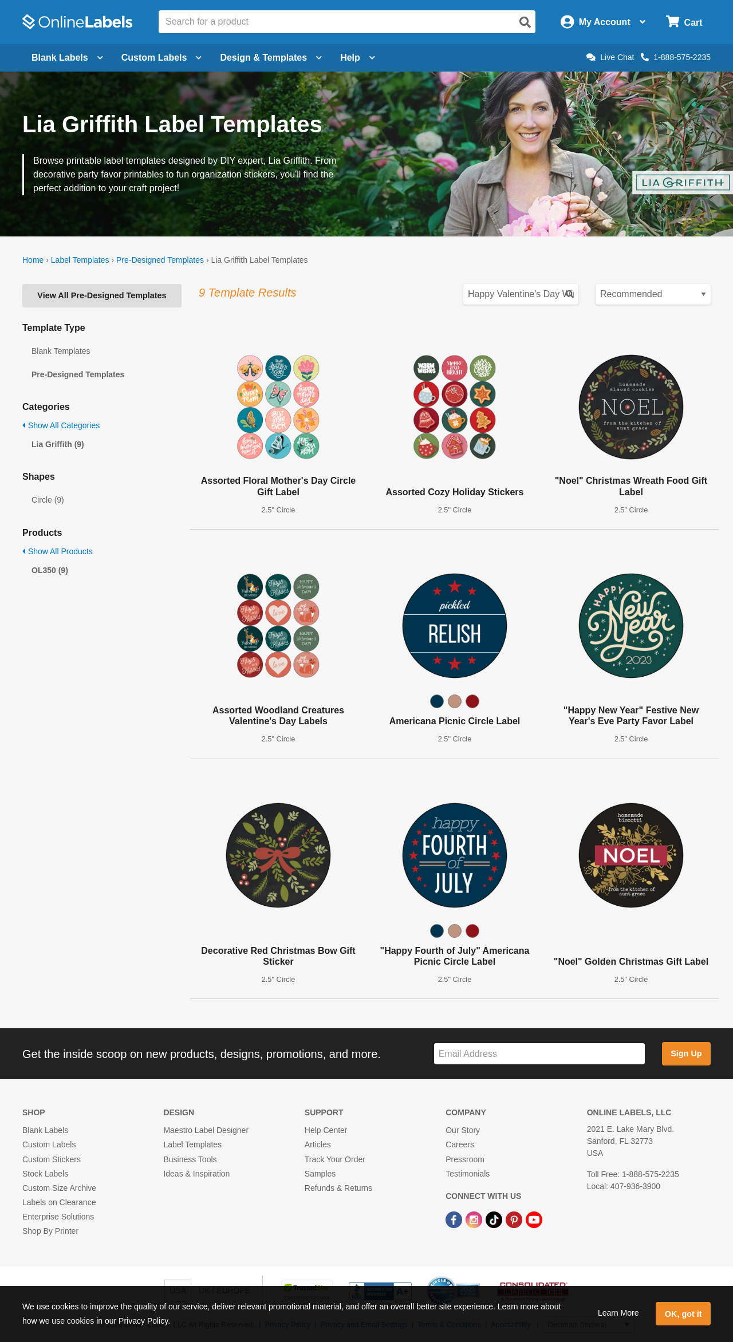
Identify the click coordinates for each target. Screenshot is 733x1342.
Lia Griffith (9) (57, 444)
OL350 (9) (49, 570)
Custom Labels (49, 1144)
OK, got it (683, 1314)
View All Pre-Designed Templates (101, 295)
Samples (320, 1173)
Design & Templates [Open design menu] (271, 57)
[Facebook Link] (455, 1218)
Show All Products (57, 551)
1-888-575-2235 (676, 57)
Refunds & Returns (338, 1188)
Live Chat (610, 57)
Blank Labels (45, 1130)
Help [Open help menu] (357, 57)
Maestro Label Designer (206, 1130)
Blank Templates (60, 351)
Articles (318, 1144)
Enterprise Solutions (58, 1216)
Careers (460, 1144)
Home (33, 260)
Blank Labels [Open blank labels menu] (67, 57)
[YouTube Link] (534, 1218)
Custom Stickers (51, 1159)
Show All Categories (61, 425)
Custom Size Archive (59, 1188)
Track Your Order (335, 1159)
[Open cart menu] (684, 22)
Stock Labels (45, 1173)
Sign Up (686, 1053)
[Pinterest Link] (515, 1218)
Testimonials (468, 1173)
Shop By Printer (50, 1231)
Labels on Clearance (59, 1202)
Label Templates (80, 260)
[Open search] (525, 22)
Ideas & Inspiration (196, 1173)
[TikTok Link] (495, 1218)
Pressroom (465, 1159)
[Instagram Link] (475, 1218)
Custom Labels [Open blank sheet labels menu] (161, 57)
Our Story (463, 1130)
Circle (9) (47, 499)
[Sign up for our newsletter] (539, 1053)
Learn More (618, 1312)
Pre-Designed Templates (160, 260)
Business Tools (189, 1159)
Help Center (326, 1130)
